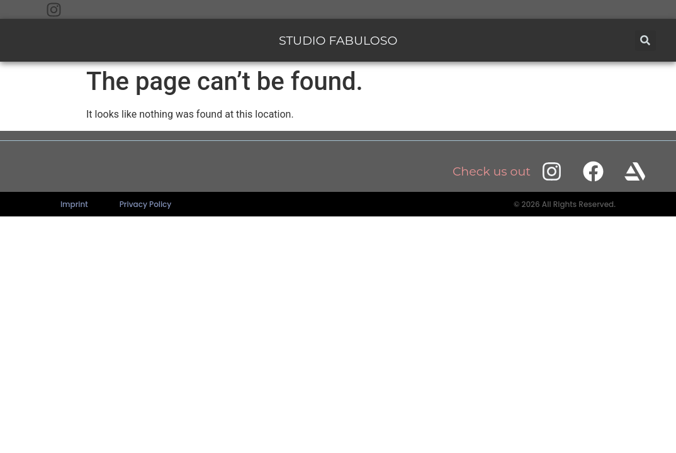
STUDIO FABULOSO (338, 40)
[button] (645, 40)
